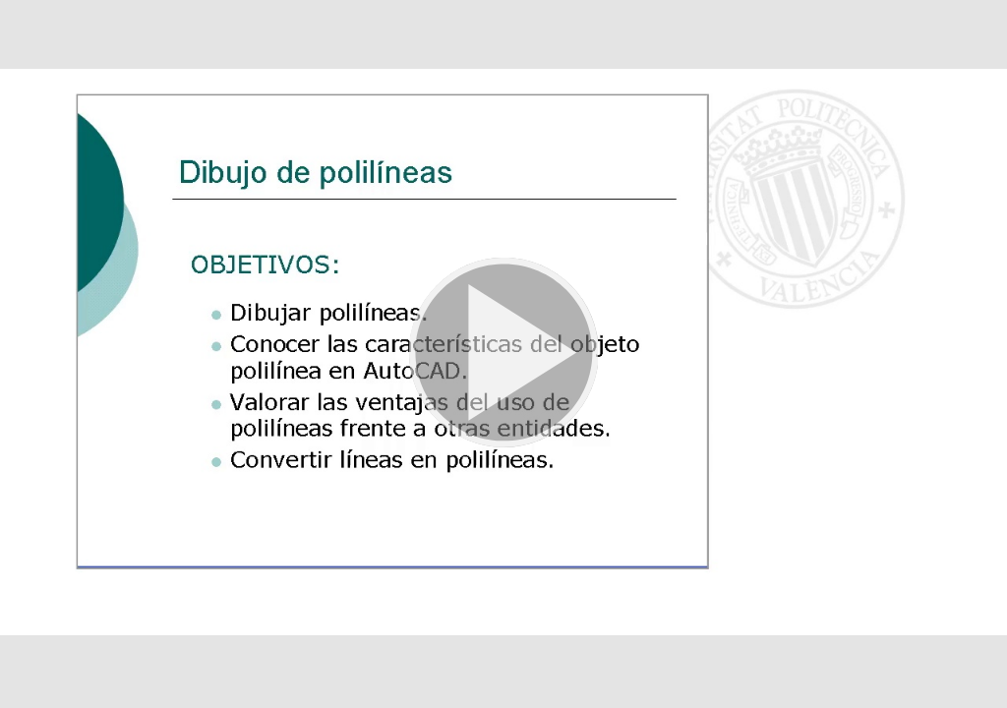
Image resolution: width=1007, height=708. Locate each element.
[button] (503, 354)
